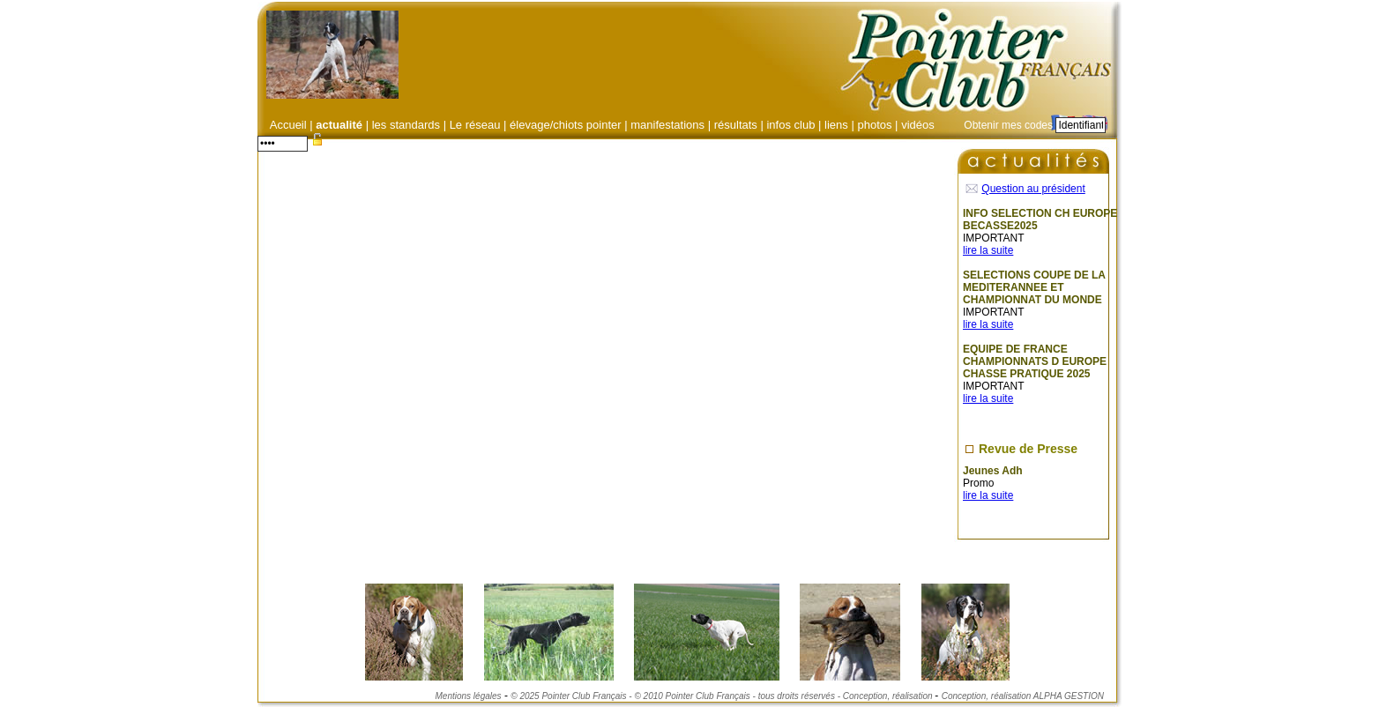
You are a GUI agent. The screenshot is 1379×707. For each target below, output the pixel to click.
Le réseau (475, 124)
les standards (406, 124)
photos (874, 124)
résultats (735, 124)
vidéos (918, 124)
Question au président (1033, 188)
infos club (790, 124)
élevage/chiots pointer (565, 124)
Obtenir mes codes (1008, 125)
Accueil (288, 124)
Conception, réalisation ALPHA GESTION (1023, 696)
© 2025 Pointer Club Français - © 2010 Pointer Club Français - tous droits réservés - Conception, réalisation (723, 696)
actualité (340, 124)
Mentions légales (469, 696)
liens (836, 124)
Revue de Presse (1028, 449)
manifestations (667, 124)
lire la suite (988, 250)
